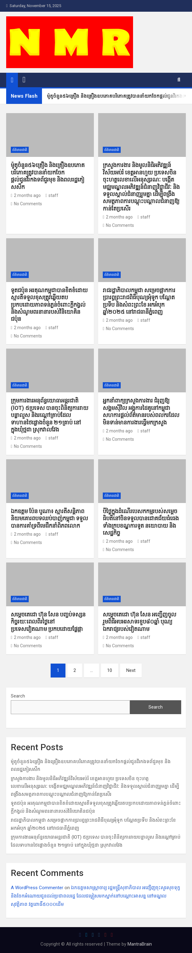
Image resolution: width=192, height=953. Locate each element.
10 (109, 670)
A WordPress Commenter (37, 887)
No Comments (28, 203)
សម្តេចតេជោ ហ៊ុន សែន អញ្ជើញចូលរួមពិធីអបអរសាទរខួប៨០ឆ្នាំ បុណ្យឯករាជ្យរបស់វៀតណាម (139, 621)
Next (131, 670)
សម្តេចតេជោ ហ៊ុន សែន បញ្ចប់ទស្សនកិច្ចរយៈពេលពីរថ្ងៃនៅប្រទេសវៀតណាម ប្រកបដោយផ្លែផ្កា (48, 621)
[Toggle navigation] (24, 80)
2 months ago (26, 195)
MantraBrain (139, 944)
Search (18, 696)
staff (51, 195)
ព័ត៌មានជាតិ (19, 150)
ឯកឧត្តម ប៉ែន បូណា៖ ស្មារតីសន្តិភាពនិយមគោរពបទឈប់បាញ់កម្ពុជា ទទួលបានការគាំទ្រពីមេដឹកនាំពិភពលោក (49, 518)
